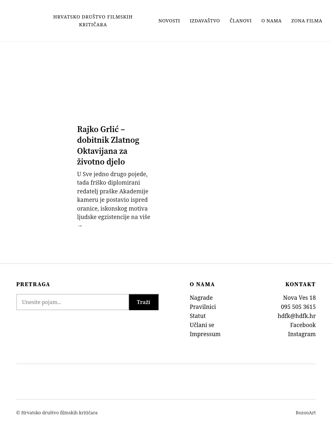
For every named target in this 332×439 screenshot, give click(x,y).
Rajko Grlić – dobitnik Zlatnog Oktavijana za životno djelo (108, 145)
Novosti (169, 21)
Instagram (302, 334)
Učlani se (202, 325)
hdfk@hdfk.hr (297, 316)
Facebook (303, 325)
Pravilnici (203, 307)
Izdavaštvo (205, 21)
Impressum (205, 334)
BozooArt (306, 412)
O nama (271, 21)
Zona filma (306, 21)
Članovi (241, 21)
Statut (198, 316)
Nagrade (201, 297)
